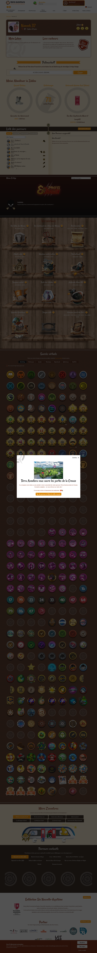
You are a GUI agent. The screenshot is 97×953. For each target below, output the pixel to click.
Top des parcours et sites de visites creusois (49, 494)
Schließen (77, 457)
